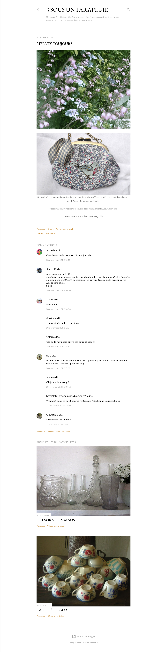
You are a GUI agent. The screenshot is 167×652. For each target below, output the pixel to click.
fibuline (50, 318)
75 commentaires (55, 526)
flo (47, 355)
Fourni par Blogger (83, 637)
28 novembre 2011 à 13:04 (58, 328)
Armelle (50, 250)
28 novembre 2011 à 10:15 (58, 260)
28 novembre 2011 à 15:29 (58, 368)
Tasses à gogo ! (52, 609)
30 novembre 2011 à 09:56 (58, 405)
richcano (94, 642)
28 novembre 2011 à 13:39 (58, 346)
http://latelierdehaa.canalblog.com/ (66, 396)
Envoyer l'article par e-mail (60, 229)
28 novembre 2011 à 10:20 (58, 290)
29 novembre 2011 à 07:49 (58, 387)
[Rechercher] (128, 9)
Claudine (51, 414)
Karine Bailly (53, 269)
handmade (50, 233)
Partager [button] (41, 229)
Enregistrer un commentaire (53, 431)
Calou (49, 337)
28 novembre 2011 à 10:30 (58, 309)
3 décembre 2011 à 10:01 (57, 424)
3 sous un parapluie (77, 9)
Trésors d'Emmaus (56, 519)
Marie (49, 299)
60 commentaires (55, 616)
